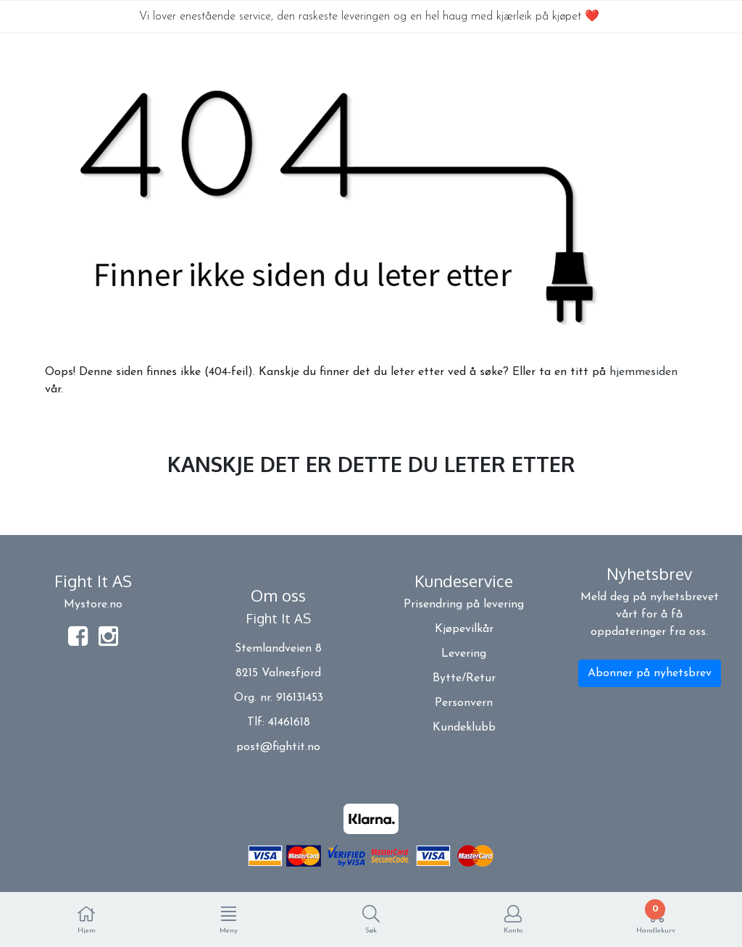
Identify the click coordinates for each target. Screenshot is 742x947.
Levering (463, 654)
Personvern (464, 703)
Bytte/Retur (464, 678)
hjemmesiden (643, 372)
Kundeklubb (464, 727)
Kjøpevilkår (464, 629)
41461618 (289, 722)
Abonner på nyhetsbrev (650, 673)
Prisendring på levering (464, 604)
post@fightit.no (278, 747)
